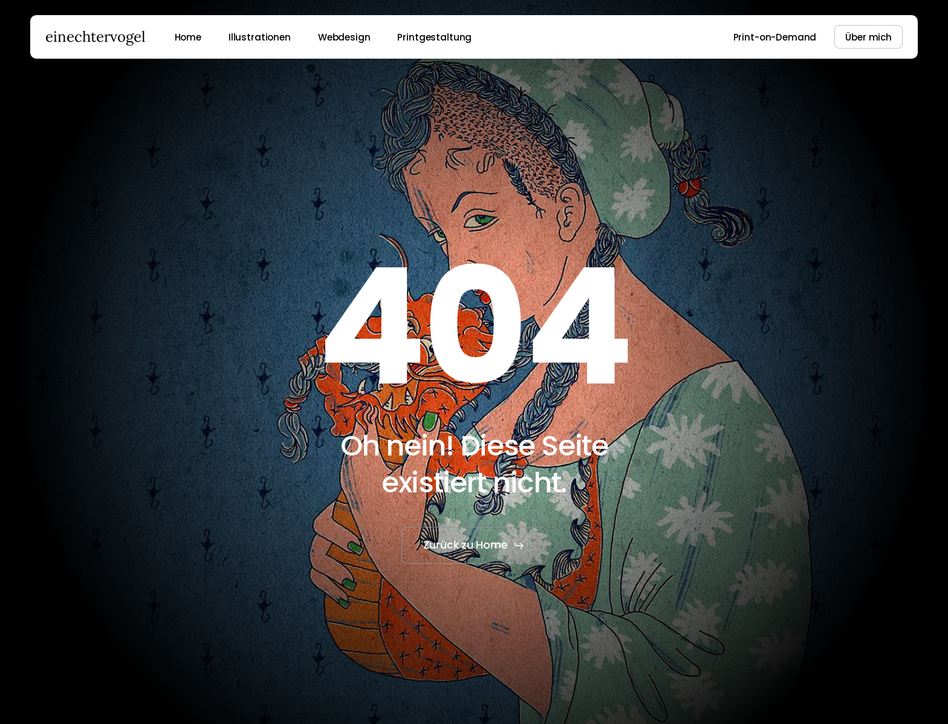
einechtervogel (95, 37)
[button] (474, 546)
